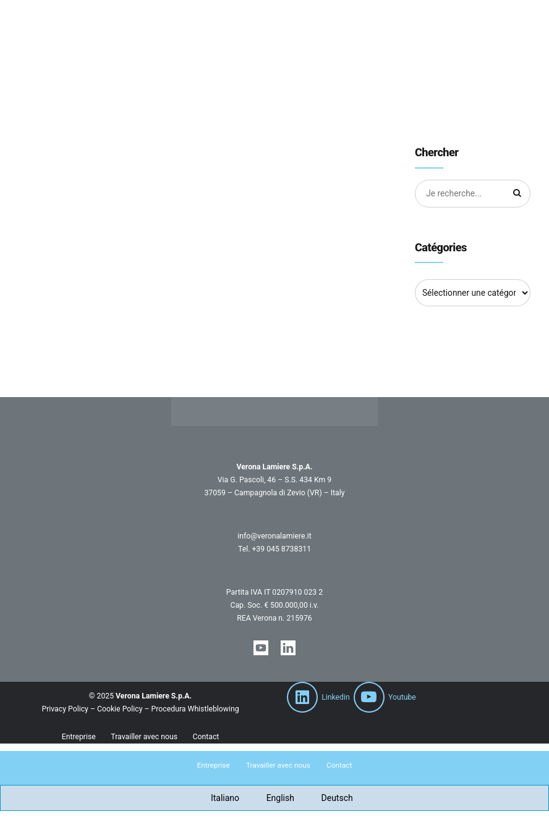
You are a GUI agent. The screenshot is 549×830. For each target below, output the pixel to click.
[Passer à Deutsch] (329, 798)
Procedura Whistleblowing (195, 709)
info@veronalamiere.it (274, 536)
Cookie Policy (119, 709)
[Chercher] (517, 194)
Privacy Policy (64, 709)
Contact (205, 736)
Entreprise (79, 736)
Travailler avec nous (144, 736)
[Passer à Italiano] (217, 798)
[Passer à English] (272, 798)
